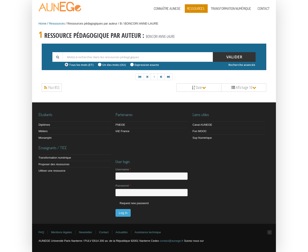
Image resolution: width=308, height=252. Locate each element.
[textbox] (138, 57)
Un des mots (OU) (114, 65)
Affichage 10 (243, 87)
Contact (264, 8)
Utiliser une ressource (51, 170)
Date (199, 87)
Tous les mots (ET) (81, 65)
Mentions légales (61, 232)
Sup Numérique (202, 137)
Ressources (195, 8)
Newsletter (85, 232)
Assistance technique (148, 232)
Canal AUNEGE (202, 124)
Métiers (43, 131)
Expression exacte (147, 65)
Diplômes (44, 124)
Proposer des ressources (54, 164)
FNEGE (120, 124)
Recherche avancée (241, 65)
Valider (234, 56)
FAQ (41, 232)
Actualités (121, 232)
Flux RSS (51, 87)
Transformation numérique (231, 8)
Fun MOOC (199, 131)
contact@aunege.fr (171, 240)
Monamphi (45, 137)
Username (123, 169)
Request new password (134, 203)
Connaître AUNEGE (167, 8)
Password (123, 185)
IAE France (122, 131)
